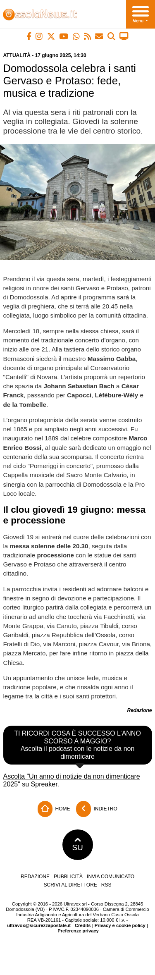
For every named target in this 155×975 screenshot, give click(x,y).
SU (77, 845)
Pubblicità (68, 876)
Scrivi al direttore (70, 885)
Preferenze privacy (78, 930)
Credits (83, 925)
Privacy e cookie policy (120, 925)
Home (54, 809)
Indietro (96, 809)
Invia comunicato (110, 876)
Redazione (35, 876)
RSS (106, 885)
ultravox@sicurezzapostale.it (39, 925)
